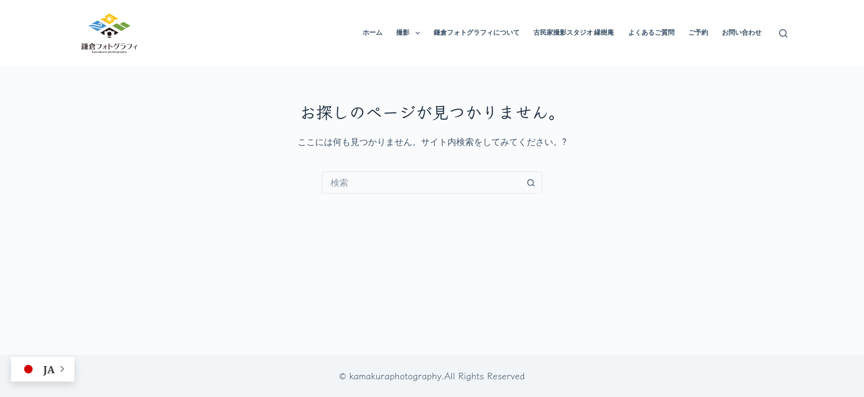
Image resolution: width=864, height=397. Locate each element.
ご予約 (698, 32)
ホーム (372, 32)
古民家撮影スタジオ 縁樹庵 (573, 32)
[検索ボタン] (531, 182)
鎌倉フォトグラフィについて (477, 32)
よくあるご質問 (651, 32)
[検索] (783, 33)
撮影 (410, 33)
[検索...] (421, 182)
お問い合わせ (742, 32)
